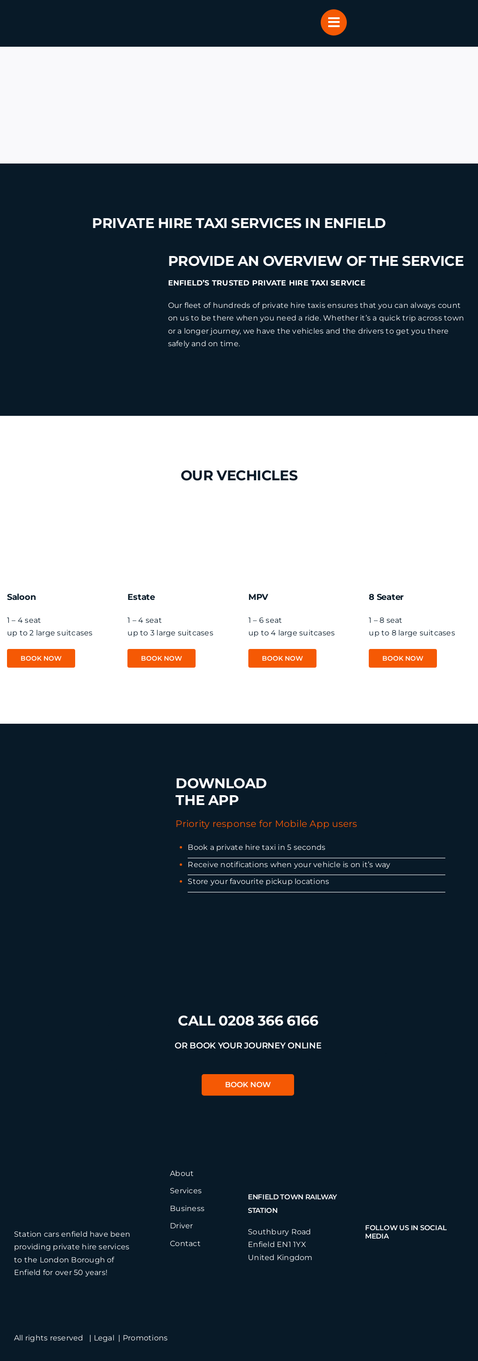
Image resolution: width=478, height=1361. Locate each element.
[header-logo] (63, 12)
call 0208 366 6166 (248, 1020)
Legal (104, 1337)
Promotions (145, 1337)
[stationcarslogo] (83, 1170)
